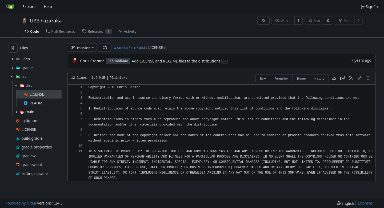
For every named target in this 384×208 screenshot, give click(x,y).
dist (142, 47)
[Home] (10, 6)
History (319, 78)
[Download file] (334, 78)
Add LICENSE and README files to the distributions (176, 61)
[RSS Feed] (263, 21)
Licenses (365, 203)
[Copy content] (342, 78)
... (224, 60)
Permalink (281, 78)
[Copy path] (166, 47)
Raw (263, 78)
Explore (28, 6)
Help (48, 6)
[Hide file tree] (13, 48)
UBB (35, 20)
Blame (301, 78)
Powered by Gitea (20, 203)
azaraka (52, 20)
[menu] (345, 203)
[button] (105, 48)
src (133, 47)
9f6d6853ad (117, 61)
